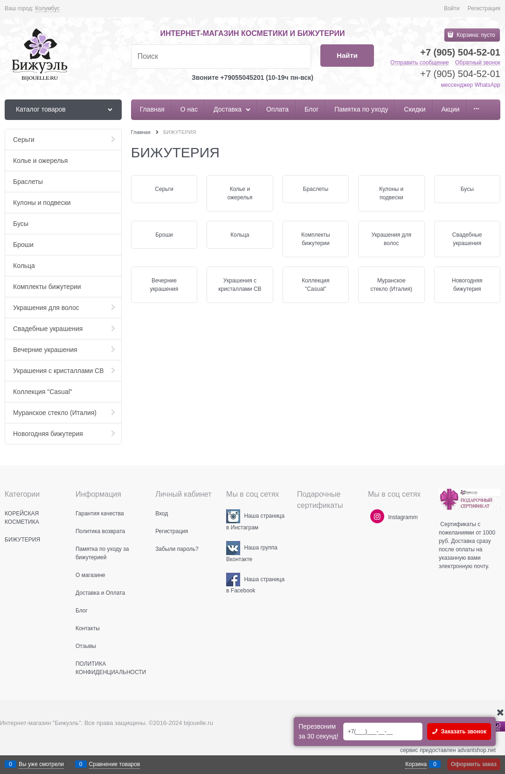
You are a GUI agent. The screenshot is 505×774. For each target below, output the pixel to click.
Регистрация (484, 8)
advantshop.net (476, 750)
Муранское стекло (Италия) (391, 284)
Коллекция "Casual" (315, 284)
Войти (452, 8)
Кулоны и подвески (391, 193)
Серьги (164, 189)
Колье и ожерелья (239, 193)
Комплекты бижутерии (315, 239)
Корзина (416, 764)
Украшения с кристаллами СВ (239, 284)
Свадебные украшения (467, 239)
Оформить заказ (474, 764)
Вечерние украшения (164, 284)
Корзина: (475, 35)
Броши (164, 235)
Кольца (239, 235)
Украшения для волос (391, 239)
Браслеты (316, 189)
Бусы (467, 189)
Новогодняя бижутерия (467, 284)
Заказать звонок (462, 731)
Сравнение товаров (114, 764)
